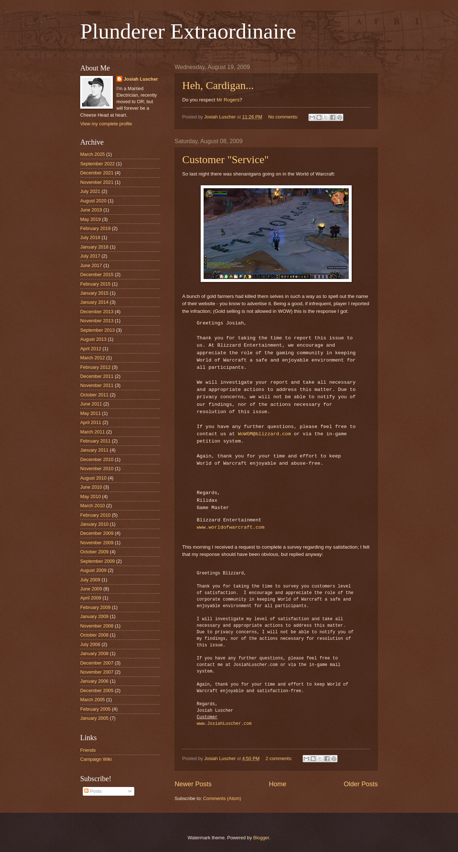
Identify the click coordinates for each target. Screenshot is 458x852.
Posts (93, 791)
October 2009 (94, 551)
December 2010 (97, 459)
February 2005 (95, 709)
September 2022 (97, 163)
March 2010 (92, 505)
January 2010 (94, 524)
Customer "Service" (225, 159)
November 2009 (97, 542)
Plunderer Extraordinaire (188, 31)
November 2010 (97, 468)
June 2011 (91, 404)
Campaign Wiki (96, 759)
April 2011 (90, 422)
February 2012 (95, 367)
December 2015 (97, 274)
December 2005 (97, 690)
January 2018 (94, 247)
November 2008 (97, 626)
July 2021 (90, 191)
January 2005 (94, 718)
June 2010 (91, 487)
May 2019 (90, 219)
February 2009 (95, 607)
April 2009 (90, 598)
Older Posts (361, 784)
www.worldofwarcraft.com (231, 527)
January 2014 (94, 302)
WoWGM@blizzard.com (264, 434)
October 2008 (94, 635)
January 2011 (94, 450)
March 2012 (92, 357)
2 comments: (280, 758)
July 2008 (90, 644)
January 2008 (94, 653)
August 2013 (93, 339)
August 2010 (93, 478)
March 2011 (92, 432)
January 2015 (94, 293)
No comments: (284, 117)
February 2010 (95, 515)
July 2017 (90, 256)
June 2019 (91, 210)
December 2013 (97, 311)
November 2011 (97, 385)
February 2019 (95, 228)
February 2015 (95, 284)
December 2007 (97, 663)
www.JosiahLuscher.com (224, 723)
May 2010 (90, 496)
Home (277, 784)
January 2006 (94, 681)
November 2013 (97, 320)
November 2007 (97, 672)
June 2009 (91, 588)
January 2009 (94, 616)
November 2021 (97, 182)
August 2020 (93, 200)
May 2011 (90, 413)
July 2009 (90, 579)
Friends (88, 750)
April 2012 (90, 348)
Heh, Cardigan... (218, 85)
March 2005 (92, 699)
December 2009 (97, 533)
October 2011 (94, 394)
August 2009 (93, 570)
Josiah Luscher (141, 79)
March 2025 (92, 154)
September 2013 (97, 330)
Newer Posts (193, 784)
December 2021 (97, 172)
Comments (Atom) (222, 798)
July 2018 (90, 237)
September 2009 (97, 561)
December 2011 (97, 376)
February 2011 (95, 441)
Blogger (261, 837)
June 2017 (91, 265)
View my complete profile (106, 123)
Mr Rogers (228, 99)
